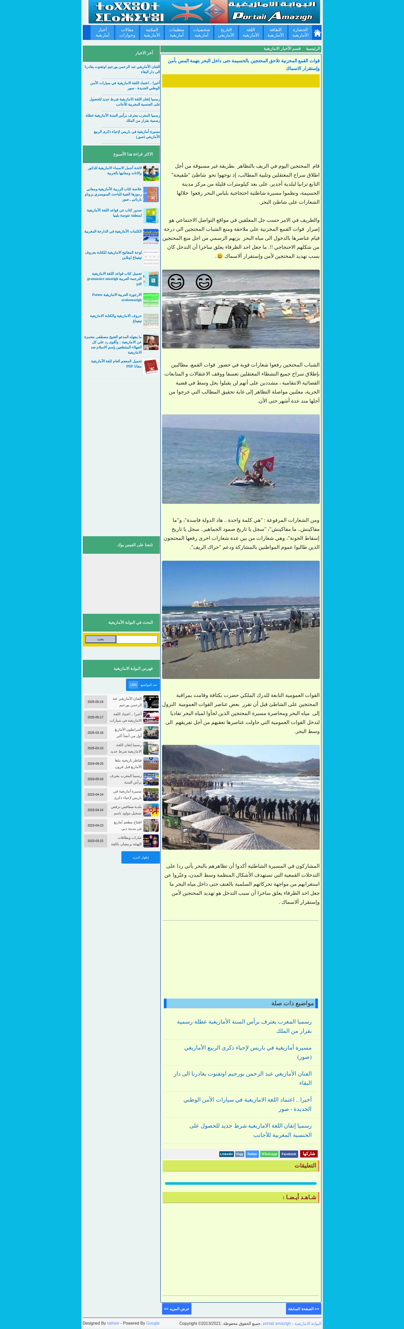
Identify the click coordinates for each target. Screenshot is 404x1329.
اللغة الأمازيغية (251, 32)
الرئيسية (313, 48)
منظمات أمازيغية (176, 32)
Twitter (252, 1154)
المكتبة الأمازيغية (152, 32)
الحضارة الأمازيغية (300, 32)
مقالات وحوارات (127, 32)
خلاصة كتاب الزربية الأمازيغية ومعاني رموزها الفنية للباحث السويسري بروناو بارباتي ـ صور (113, 194)
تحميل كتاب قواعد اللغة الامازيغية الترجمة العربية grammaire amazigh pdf (114, 279)
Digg (239, 1154)
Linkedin (226, 1154)
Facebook (289, 1154)
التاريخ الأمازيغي (226, 32)
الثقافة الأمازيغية (275, 32)
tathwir (113, 1323)
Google (153, 1323)
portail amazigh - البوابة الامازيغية (292, 1323)
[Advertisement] (241, 125)
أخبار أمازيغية (103, 32)
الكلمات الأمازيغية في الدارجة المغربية (113, 231)
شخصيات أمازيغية (201, 32)
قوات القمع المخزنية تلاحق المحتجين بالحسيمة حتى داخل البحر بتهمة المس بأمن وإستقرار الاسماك (244, 64)
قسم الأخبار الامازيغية (282, 48)
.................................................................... (131, 78)
